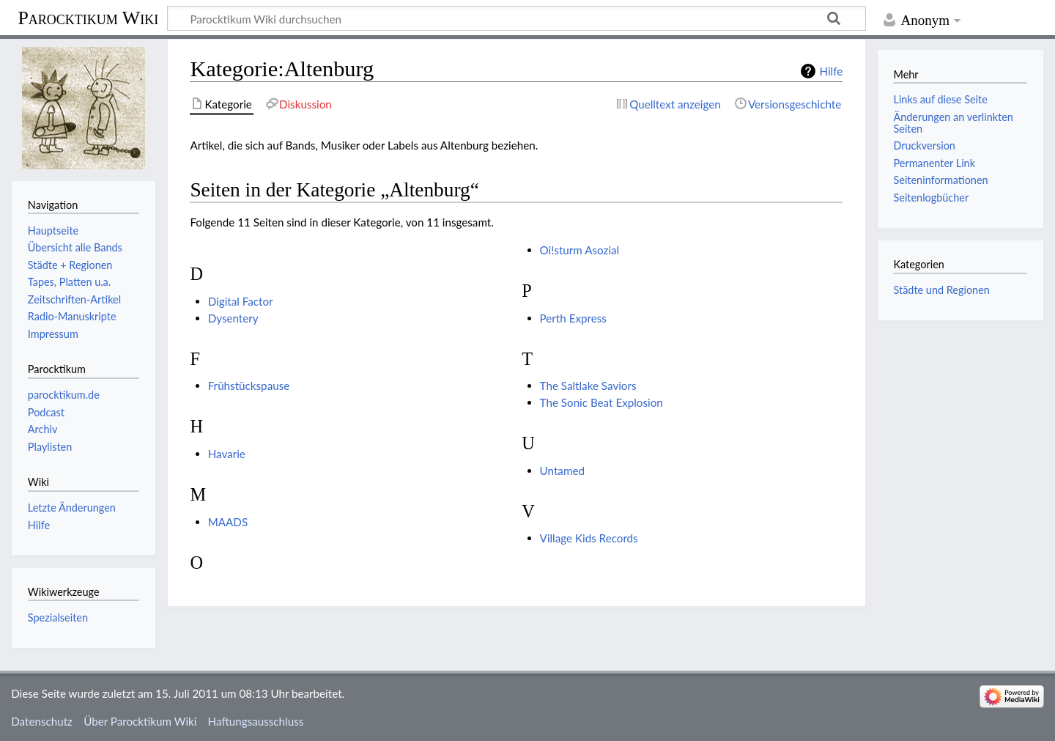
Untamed (562, 470)
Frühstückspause (249, 385)
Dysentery (233, 318)
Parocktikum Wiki (88, 16)
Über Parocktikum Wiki (140, 721)
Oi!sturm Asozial (580, 250)
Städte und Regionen (941, 290)
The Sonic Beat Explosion (601, 402)
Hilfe (831, 71)
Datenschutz (42, 721)
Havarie (226, 453)
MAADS (228, 521)
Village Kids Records (589, 538)
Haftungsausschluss (256, 721)
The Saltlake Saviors (588, 385)
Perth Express (573, 318)
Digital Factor (240, 301)
